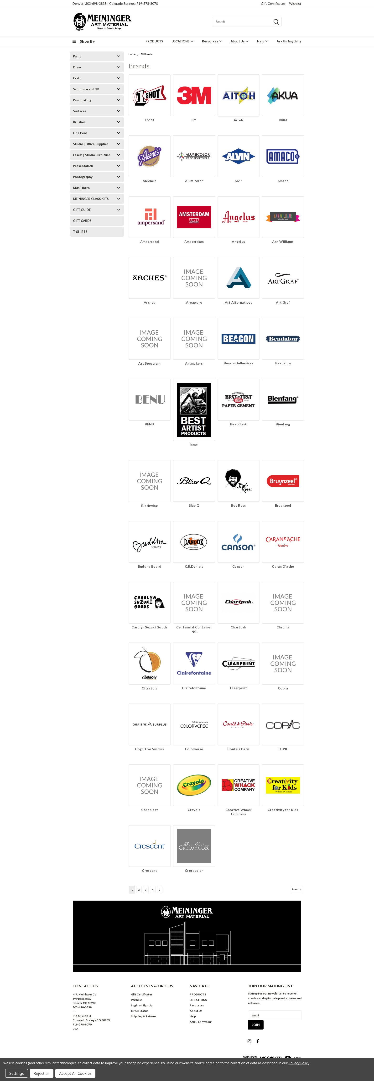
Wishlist (295, 3)
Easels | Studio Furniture (91, 155)
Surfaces (79, 111)
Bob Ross (238, 505)
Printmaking (82, 100)
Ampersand (149, 242)
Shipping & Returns (143, 1016)
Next (297, 889)
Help (262, 41)
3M (194, 120)
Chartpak (238, 627)
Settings (16, 1073)
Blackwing (149, 506)
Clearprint (238, 688)
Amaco (283, 181)
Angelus (238, 242)
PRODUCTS (154, 41)
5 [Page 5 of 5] (160, 889)
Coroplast (149, 810)
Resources (212, 41)
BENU (149, 424)
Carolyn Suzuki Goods (149, 627)
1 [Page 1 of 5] (132, 889)
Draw (77, 67)
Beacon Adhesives (238, 363)
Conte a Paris (238, 749)
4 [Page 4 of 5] (153, 889)
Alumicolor (194, 181)
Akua (283, 120)
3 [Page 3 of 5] (146, 889)
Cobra (283, 688)
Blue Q (194, 505)
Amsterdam (194, 242)
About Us (240, 41)
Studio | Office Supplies (91, 144)
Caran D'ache (283, 566)
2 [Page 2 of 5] (139, 889)
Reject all (42, 1073)
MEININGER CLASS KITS (91, 199)
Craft (77, 78)
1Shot (149, 120)
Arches (149, 302)
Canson (238, 566)
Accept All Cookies (75, 1073)
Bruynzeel (283, 505)
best (194, 445)
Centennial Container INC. (194, 629)
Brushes (79, 122)
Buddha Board (149, 566)
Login (134, 1005)
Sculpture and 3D (86, 89)
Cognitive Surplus (149, 749)
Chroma (283, 627)
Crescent (149, 870)
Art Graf (283, 302)
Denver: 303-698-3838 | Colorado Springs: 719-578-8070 (115, 3)
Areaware (194, 302)
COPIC (282, 749)
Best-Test (238, 424)
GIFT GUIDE (82, 210)
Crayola (194, 810)
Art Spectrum (149, 363)
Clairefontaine (194, 688)
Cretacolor (194, 870)
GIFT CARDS (82, 221)
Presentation (83, 166)
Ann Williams (283, 242)
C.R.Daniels (194, 566)
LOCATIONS (182, 41)
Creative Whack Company (238, 812)
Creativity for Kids (283, 810)
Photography (83, 177)
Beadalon (283, 363)
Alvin (238, 181)
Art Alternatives (238, 302)
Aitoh (238, 120)
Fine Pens (80, 133)
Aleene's (149, 181)
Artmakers (194, 363)
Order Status (139, 1011)
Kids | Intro (81, 188)
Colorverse (194, 749)
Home (132, 54)
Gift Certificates (273, 3)
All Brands (147, 54)
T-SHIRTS (80, 232)
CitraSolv (149, 688)
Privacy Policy (298, 1063)
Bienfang (283, 424)
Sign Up (147, 1005)
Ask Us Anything (289, 41)
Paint (77, 56)
